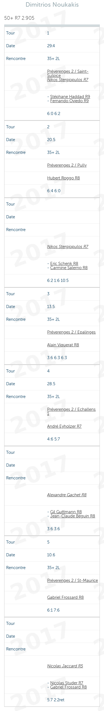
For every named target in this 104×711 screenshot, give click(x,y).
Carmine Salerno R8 (69, 268)
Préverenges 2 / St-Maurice (72, 580)
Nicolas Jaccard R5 (65, 666)
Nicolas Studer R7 (66, 683)
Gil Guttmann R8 (66, 512)
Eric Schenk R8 (64, 263)
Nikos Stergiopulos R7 (67, 79)
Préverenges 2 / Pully (67, 165)
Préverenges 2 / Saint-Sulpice (67, 73)
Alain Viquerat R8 (63, 345)
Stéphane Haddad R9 (70, 96)
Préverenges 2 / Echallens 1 (71, 411)
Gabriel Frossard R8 (65, 597)
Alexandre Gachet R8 (67, 495)
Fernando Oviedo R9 (69, 101)
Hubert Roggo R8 (63, 178)
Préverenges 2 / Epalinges (71, 332)
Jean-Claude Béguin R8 (72, 516)
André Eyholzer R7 (64, 426)
